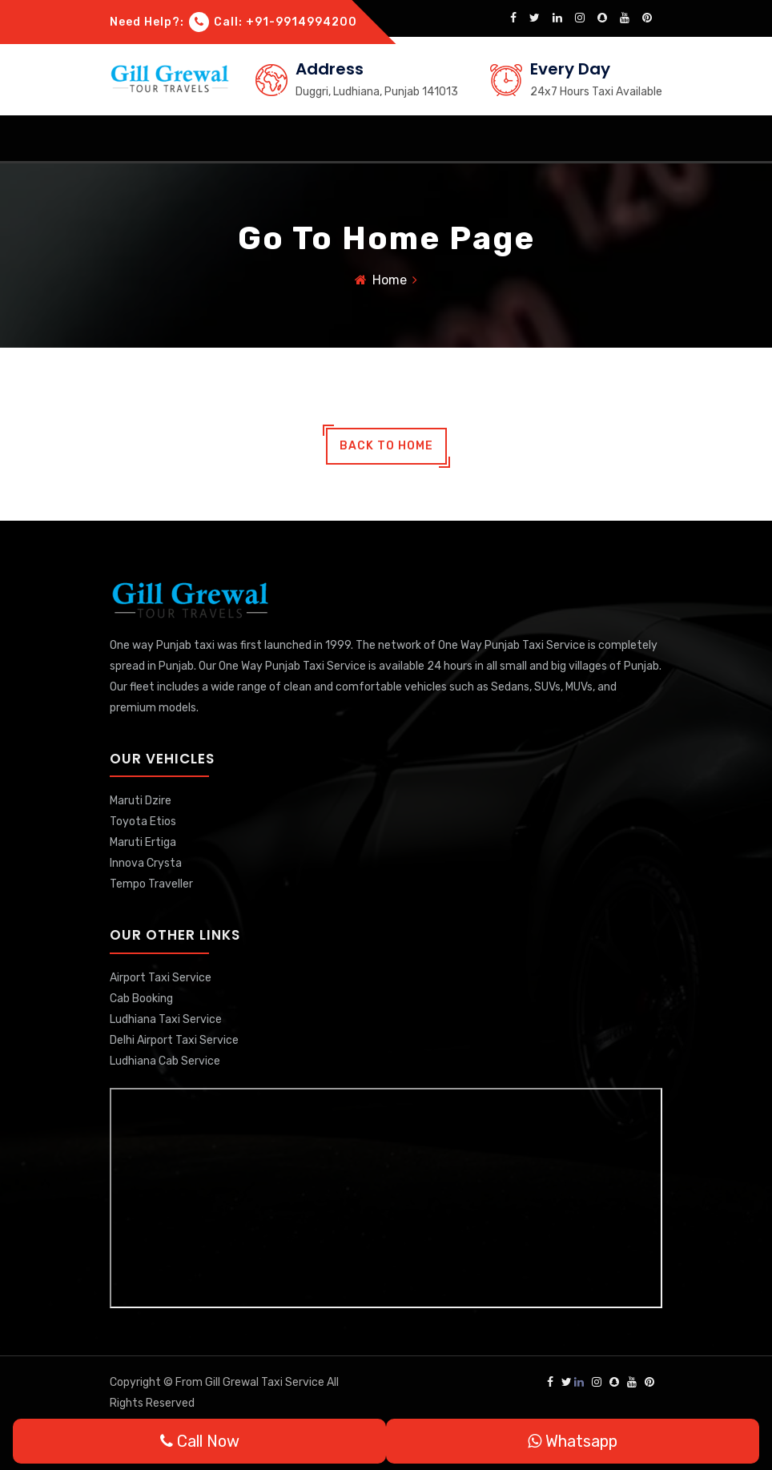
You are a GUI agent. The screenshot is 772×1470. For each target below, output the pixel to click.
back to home (386, 446)
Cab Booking (141, 998)
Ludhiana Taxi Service (166, 1019)
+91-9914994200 (301, 22)
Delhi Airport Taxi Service (174, 1040)
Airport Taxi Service (160, 978)
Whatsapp (572, 1441)
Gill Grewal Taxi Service (266, 1382)
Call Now (199, 1441)
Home (389, 280)
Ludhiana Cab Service (165, 1061)
